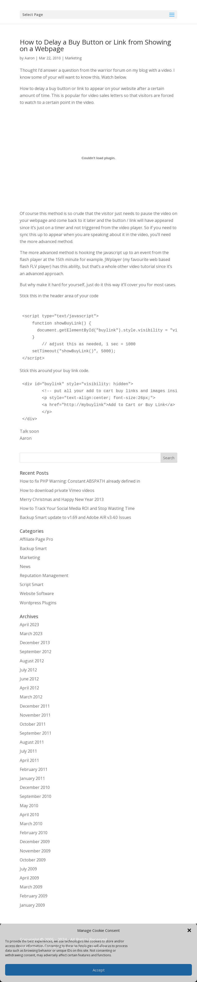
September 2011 (35, 733)
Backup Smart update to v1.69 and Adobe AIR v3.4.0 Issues (75, 517)
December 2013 (35, 642)
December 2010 (35, 787)
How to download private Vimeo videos (57, 490)
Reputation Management (44, 575)
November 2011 (35, 715)
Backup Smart (33, 548)
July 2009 (28, 869)
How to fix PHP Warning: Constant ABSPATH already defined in (80, 481)
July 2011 (28, 751)
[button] (189, 930)
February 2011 (33, 769)
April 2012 (29, 688)
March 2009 (31, 887)
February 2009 (33, 896)
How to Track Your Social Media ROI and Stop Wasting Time (77, 508)
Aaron (30, 58)
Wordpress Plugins (38, 603)
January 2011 (32, 778)
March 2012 (31, 697)
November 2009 (35, 851)
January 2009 (32, 905)
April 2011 (29, 760)
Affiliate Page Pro (36, 539)
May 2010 (29, 805)
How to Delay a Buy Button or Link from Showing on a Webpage (95, 45)
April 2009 (29, 878)
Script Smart (31, 584)
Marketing (73, 58)
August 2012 (32, 661)
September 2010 (35, 796)
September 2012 (35, 651)
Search (168, 457)
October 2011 (33, 724)
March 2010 (31, 823)
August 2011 (32, 742)
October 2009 (33, 860)
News (25, 566)
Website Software (37, 593)
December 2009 (35, 841)
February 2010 (33, 832)
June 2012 (29, 679)
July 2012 (28, 670)
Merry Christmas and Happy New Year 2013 (62, 499)
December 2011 (35, 706)
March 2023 (31, 633)
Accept (99, 969)
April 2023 (29, 624)
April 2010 (29, 814)
